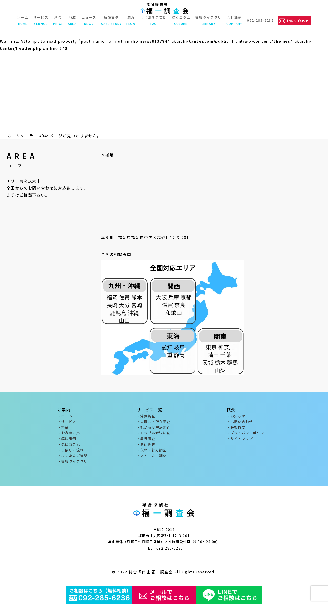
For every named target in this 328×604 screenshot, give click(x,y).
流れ (130, 20)
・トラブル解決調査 (154, 434)
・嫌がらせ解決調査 (154, 428)
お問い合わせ (298, 20)
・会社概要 (236, 428)
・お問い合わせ (240, 422)
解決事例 (111, 20)
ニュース (88, 20)
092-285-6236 (259, 20)
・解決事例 (67, 440)
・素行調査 (146, 440)
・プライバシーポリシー (247, 434)
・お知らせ (236, 416)
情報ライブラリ (208, 20)
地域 (71, 20)
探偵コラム (180, 20)
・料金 (63, 428)
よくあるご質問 (153, 20)
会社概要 (234, 20)
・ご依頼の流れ (71, 453)
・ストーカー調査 (152, 459)
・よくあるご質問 (73, 459)
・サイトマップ (240, 440)
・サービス (67, 422)
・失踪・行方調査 (152, 453)
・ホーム (65, 416)
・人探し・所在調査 (154, 422)
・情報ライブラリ (73, 465)
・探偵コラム (69, 447)
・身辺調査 (146, 447)
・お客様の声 (69, 434)
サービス (40, 20)
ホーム (22, 20)
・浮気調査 (146, 416)
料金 (57, 20)
